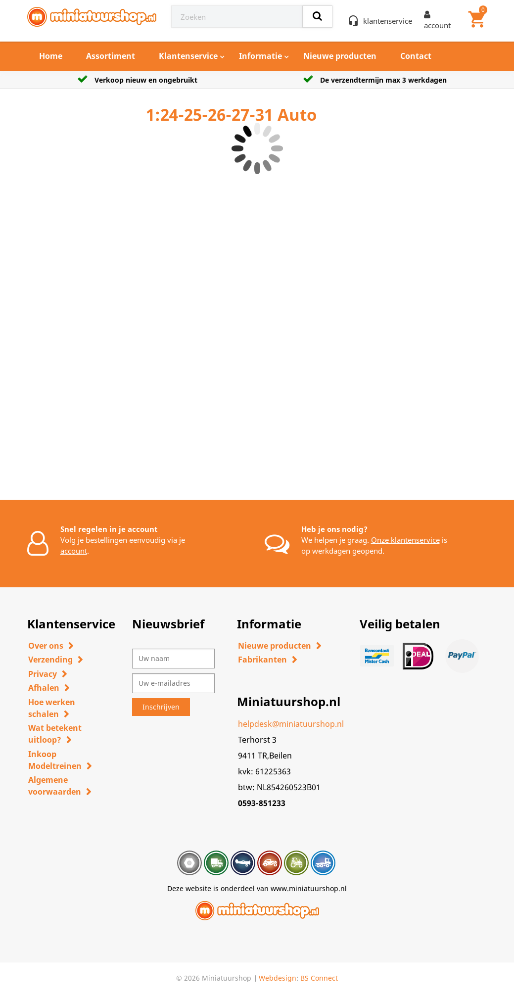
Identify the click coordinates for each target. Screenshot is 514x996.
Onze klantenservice (405, 540)
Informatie (260, 55)
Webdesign (277, 978)
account (73, 551)
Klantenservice (188, 55)
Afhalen (43, 687)
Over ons (45, 645)
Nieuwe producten (339, 55)
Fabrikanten (262, 659)
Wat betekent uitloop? (55, 733)
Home (50, 55)
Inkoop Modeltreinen (55, 760)
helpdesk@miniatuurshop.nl (291, 723)
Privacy (42, 673)
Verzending (50, 659)
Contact (415, 55)
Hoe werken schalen (51, 708)
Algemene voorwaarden (54, 785)
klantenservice (387, 21)
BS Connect (319, 978)
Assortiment (110, 55)
